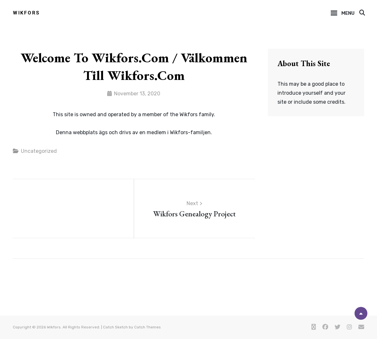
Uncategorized (39, 151)
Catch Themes (147, 327)
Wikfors (26, 13)
